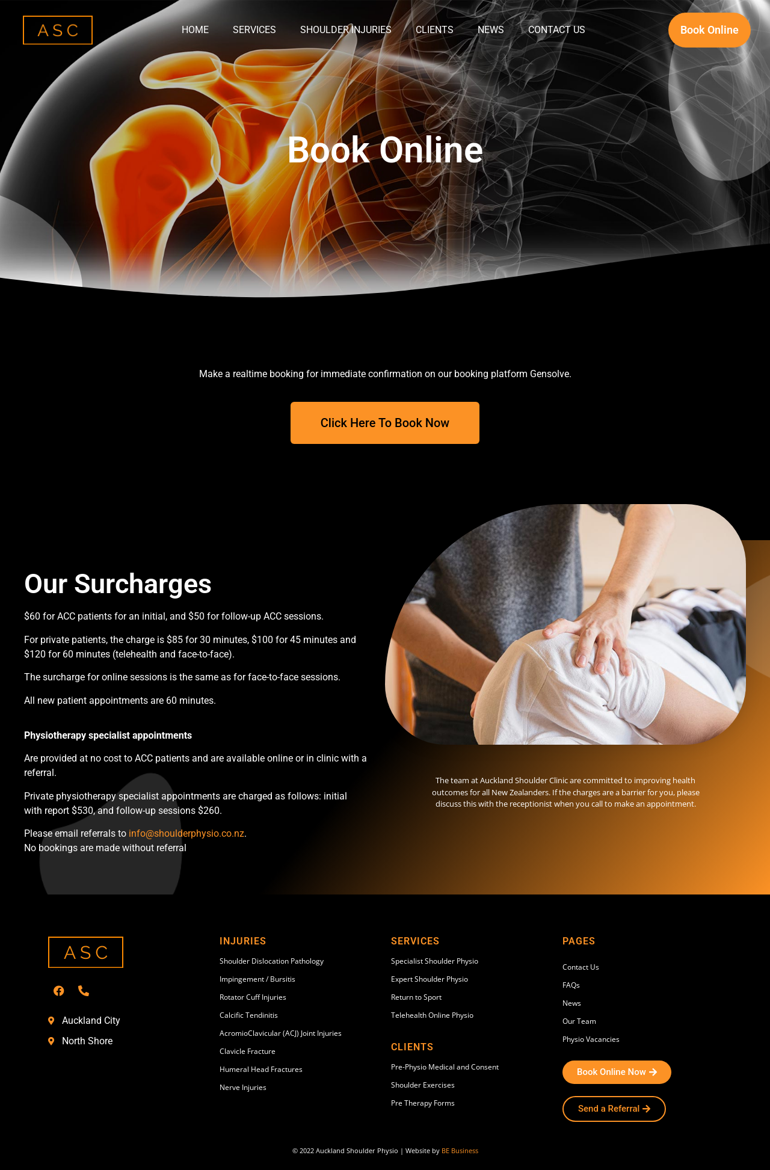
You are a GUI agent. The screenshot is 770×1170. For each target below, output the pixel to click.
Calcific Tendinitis (249, 1015)
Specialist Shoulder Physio (434, 961)
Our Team (579, 1021)
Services (254, 29)
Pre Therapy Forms (423, 1103)
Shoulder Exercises (423, 1085)
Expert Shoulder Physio (429, 979)
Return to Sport (416, 997)
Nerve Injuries (243, 1087)
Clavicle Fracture (248, 1051)
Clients (435, 29)
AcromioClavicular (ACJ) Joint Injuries (281, 1033)
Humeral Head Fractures (261, 1069)
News (491, 29)
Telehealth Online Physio (432, 1015)
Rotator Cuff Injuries (253, 997)
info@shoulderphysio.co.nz (186, 833)
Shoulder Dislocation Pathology (272, 961)
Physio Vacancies (591, 1039)
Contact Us (556, 29)
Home (195, 29)
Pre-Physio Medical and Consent (445, 1067)
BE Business (460, 1150)
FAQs (571, 985)
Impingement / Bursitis (257, 979)
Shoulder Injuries (346, 29)
